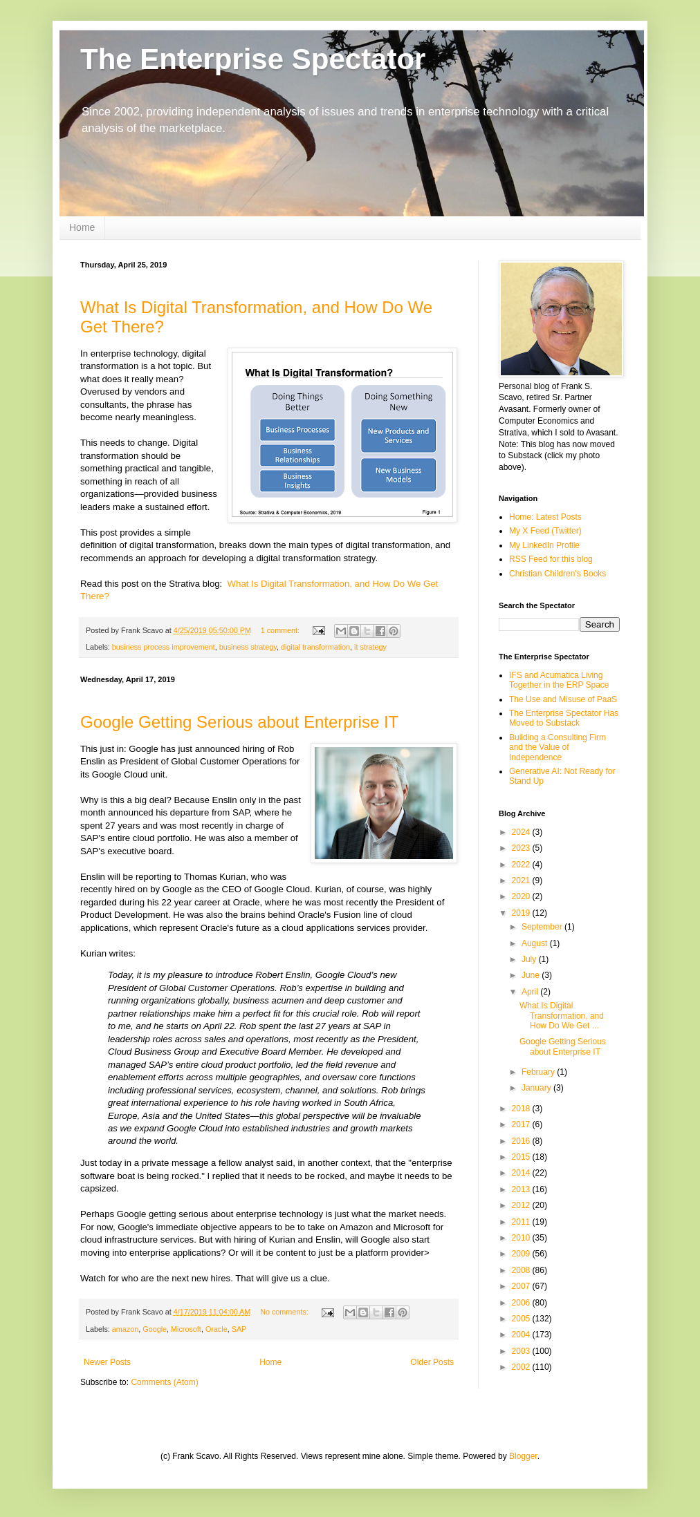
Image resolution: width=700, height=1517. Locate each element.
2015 (522, 1157)
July (530, 959)
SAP (239, 1329)
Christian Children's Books (557, 573)
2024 (522, 832)
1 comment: (281, 630)
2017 (522, 1124)
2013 (522, 1189)
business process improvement (163, 647)
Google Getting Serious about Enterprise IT (239, 722)
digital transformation (315, 647)
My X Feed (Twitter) (545, 531)
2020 (522, 896)
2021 (522, 880)
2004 (522, 1334)
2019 (522, 913)
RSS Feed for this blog (551, 559)
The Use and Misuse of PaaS (563, 699)
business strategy (248, 647)
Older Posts (432, 1362)
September (543, 927)
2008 (522, 1270)
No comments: (285, 1312)
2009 (522, 1254)
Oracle (216, 1329)
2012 (522, 1205)
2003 (522, 1351)
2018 (522, 1108)
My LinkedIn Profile (544, 545)
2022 (522, 864)
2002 (522, 1367)
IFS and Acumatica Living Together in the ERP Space (559, 680)
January (537, 1088)
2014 (522, 1173)
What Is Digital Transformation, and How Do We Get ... (561, 1015)
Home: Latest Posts (545, 517)
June (532, 975)
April (531, 992)
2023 (522, 848)
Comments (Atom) (164, 1382)
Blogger (523, 1456)
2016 (522, 1141)
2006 (522, 1303)
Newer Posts (107, 1362)
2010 (522, 1238)
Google (154, 1329)
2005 (522, 1318)
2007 (522, 1286)
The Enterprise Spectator (252, 59)
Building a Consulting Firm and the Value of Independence (557, 747)
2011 (522, 1222)
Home (82, 227)
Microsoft (186, 1329)
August (536, 943)
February (539, 1072)
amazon (125, 1329)
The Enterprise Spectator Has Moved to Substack (563, 718)
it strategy (370, 647)
